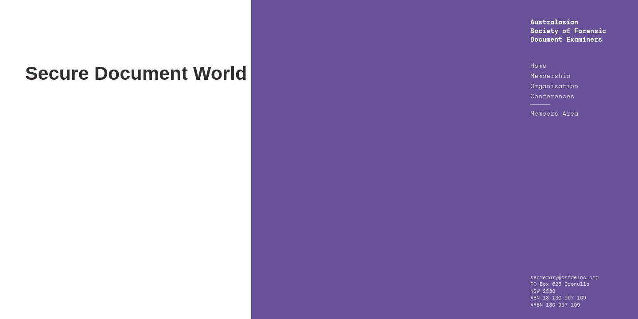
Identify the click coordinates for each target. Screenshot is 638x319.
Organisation (554, 86)
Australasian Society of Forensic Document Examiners (568, 31)
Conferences (552, 96)
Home (538, 66)
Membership (550, 76)
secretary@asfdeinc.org (564, 278)
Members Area (554, 114)
